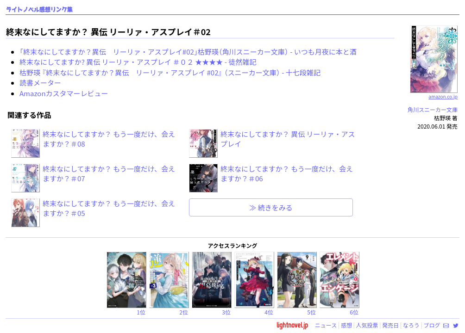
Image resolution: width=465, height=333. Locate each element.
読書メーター (40, 82)
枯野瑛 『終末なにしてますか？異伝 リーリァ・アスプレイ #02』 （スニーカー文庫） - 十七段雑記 (169, 72)
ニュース (326, 325)
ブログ (431, 325)
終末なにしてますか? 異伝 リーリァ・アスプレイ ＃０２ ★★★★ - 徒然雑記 (137, 62)
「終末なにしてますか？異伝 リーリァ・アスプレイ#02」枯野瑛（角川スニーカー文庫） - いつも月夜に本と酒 (188, 51)
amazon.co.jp (434, 93)
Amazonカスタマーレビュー (63, 93)
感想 (346, 325)
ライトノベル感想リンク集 (39, 9)
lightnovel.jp (292, 325)
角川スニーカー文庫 (433, 109)
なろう (411, 325)
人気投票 (367, 325)
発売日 (390, 325)
